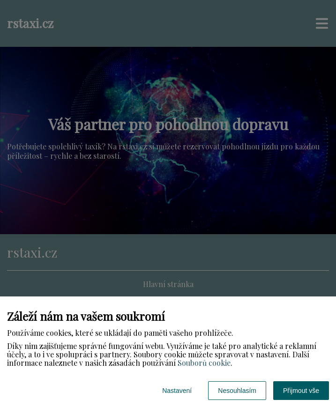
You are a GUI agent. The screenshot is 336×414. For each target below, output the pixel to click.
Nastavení (177, 390)
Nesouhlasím (237, 390)
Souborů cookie (204, 363)
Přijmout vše (301, 390)
